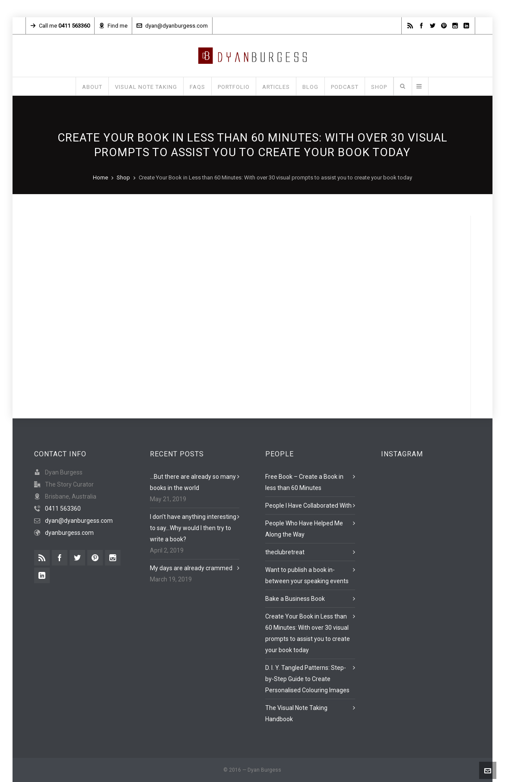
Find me (113, 25)
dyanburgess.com (69, 532)
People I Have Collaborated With (308, 505)
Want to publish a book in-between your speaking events (307, 575)
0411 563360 (63, 508)
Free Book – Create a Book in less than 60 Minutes (304, 482)
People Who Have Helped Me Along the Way (304, 529)
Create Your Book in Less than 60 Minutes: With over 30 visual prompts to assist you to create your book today (307, 633)
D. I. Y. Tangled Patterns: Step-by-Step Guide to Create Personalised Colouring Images (307, 679)
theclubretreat (285, 552)
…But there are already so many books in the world (193, 482)
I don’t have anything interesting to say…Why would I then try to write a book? (193, 528)
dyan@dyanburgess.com (172, 25)
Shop (123, 177)
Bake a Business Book (295, 598)
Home (100, 177)
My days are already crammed (191, 568)
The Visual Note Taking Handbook (296, 713)
